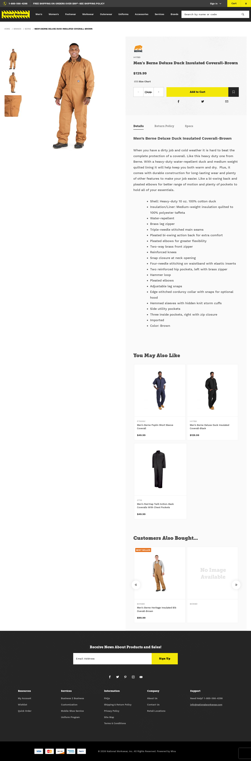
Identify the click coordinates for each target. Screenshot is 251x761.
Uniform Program (70, 717)
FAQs (107, 698)
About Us (152, 698)
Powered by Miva (166, 751)
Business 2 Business (72, 698)
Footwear (70, 14)
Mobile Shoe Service (72, 711)
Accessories (141, 14)
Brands (174, 14)
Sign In (216, 3)
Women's (54, 14)
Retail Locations (156, 711)
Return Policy (164, 126)
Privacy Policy (111, 711)
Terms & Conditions (115, 723)
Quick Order (24, 711)
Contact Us (153, 704)
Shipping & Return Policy (117, 704)
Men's (39, 14)
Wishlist (22, 704)
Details (138, 126)
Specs (189, 126)
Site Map (109, 717)
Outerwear (106, 14)
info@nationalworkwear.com (206, 704)
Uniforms (123, 14)
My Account (24, 698)
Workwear (88, 14)
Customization (69, 704)
